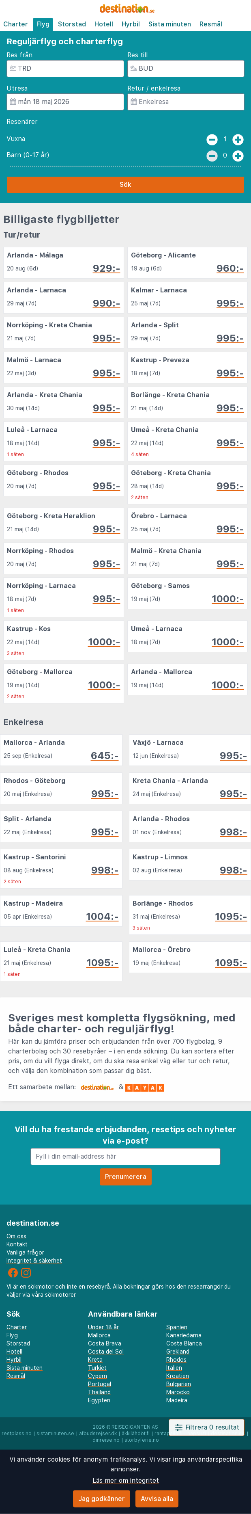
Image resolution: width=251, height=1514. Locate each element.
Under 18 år (103, 1327)
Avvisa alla (157, 1499)
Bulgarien (178, 1384)
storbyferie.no (141, 1440)
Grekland (177, 1351)
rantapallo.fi (168, 1433)
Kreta (95, 1359)
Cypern (97, 1376)
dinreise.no (106, 1440)
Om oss (16, 1236)
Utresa (17, 88)
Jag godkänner (101, 1499)
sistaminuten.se (55, 1433)
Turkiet (97, 1368)
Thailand (99, 1392)
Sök (125, 184)
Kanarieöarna (184, 1335)
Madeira (176, 1400)
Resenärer (22, 121)
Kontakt (17, 1244)
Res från (19, 55)
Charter (15, 24)
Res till (137, 55)
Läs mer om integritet (125, 1480)
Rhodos (176, 1359)
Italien (174, 1368)
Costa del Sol (106, 1351)
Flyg (42, 24)
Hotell (103, 24)
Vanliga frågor (25, 1252)
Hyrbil (131, 24)
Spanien (176, 1327)
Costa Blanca (184, 1343)
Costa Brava (104, 1343)
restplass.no (17, 1433)
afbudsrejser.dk (98, 1433)
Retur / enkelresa (153, 88)
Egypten (99, 1400)
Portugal (99, 1384)
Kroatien (177, 1376)
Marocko (178, 1392)
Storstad (72, 24)
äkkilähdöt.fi (136, 1433)
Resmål (211, 24)
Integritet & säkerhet (34, 1260)
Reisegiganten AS (135, 1427)
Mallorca (99, 1335)
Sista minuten (169, 24)
